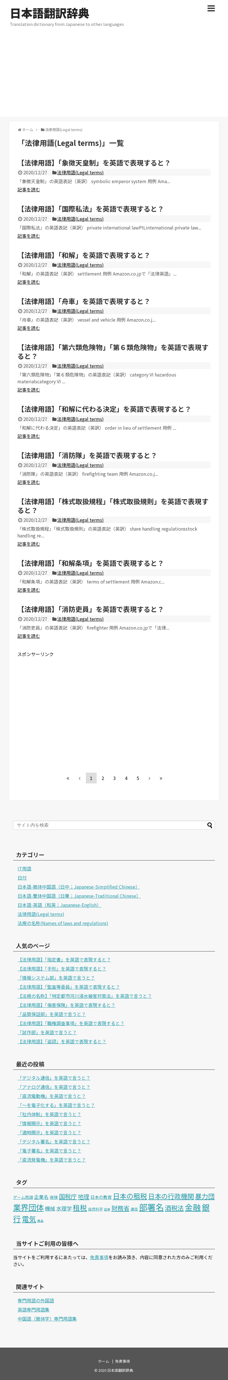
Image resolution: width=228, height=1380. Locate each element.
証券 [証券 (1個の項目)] (107, 1209)
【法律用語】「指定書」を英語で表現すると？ (64, 959)
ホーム (103, 1361)
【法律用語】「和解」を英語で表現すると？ (83, 255)
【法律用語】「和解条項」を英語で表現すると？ (90, 563)
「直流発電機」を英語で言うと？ (52, 1159)
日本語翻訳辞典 (49, 13)
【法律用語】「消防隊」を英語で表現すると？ (87, 455)
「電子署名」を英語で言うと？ (49, 1150)
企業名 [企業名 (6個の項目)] (41, 1196)
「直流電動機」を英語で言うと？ (52, 1096)
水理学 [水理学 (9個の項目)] (64, 1208)
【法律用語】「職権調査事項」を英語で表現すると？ (71, 1023)
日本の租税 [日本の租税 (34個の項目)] (130, 1196)
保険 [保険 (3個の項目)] (54, 1197)
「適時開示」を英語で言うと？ (49, 1132)
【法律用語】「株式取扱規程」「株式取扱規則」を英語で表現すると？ (112, 505)
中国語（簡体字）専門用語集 (47, 1318)
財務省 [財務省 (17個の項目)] (120, 1207)
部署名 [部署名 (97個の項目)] (151, 1207)
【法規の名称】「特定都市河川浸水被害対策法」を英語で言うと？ (85, 995)
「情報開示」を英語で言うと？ (49, 1123)
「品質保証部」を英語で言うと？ (52, 1014)
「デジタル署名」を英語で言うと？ (54, 1141)
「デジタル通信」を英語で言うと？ (54, 1077)
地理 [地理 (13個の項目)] (83, 1196)
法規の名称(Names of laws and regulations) (63, 923)
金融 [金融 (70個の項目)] (193, 1207)
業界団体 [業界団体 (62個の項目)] (28, 1207)
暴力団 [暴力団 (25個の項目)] (205, 1196)
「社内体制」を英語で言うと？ (49, 1114)
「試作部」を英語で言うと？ (47, 1032)
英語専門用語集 (33, 1309)
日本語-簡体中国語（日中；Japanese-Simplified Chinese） (79, 886)
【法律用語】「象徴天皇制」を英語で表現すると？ (94, 162)
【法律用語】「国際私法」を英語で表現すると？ (90, 209)
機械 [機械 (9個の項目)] (50, 1208)
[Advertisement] (114, 77)
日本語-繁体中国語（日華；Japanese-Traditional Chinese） (79, 895)
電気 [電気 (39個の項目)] (29, 1219)
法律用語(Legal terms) (80, 172)
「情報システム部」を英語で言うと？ (56, 977)
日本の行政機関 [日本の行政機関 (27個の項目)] (171, 1196)
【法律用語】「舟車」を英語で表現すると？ (83, 301)
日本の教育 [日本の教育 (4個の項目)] (101, 1197)
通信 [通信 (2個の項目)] (134, 1209)
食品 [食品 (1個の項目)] (40, 1220)
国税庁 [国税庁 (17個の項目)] (68, 1196)
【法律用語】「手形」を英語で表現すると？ (62, 968)
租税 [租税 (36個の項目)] (80, 1207)
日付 (22, 877)
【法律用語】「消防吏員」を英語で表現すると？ (90, 609)
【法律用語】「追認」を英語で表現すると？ (62, 1041)
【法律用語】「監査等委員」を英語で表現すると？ (69, 986)
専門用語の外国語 (36, 1300)
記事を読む (28, 189)
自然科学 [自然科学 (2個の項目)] (95, 1209)
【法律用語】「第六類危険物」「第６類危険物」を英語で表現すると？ (112, 351)
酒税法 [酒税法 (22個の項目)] (174, 1207)
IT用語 (24, 868)
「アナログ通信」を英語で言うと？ (54, 1086)
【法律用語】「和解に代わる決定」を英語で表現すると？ (104, 409)
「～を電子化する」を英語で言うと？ (56, 1105)
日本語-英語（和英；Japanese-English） (59, 904)
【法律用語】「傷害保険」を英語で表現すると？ (66, 1005)
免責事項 (99, 1257)
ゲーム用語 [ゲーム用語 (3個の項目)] (23, 1197)
